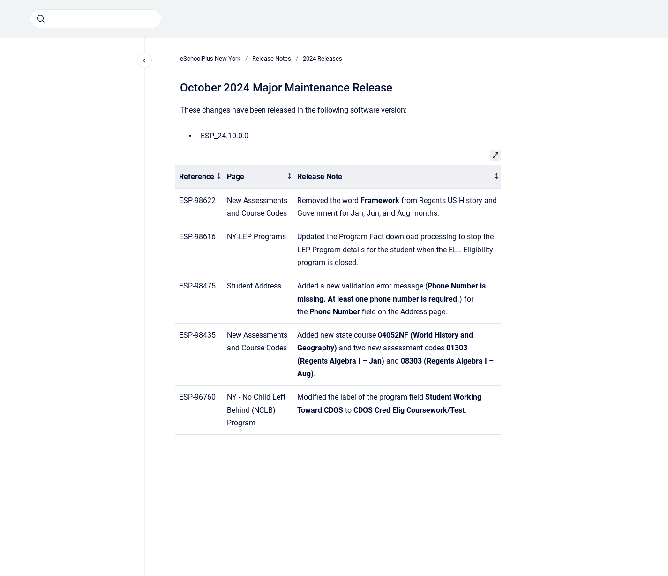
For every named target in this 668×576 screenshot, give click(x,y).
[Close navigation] (144, 60)
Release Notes (271, 58)
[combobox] (95, 19)
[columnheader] (199, 177)
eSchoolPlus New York (210, 58)
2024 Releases (322, 58)
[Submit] (40, 18)
